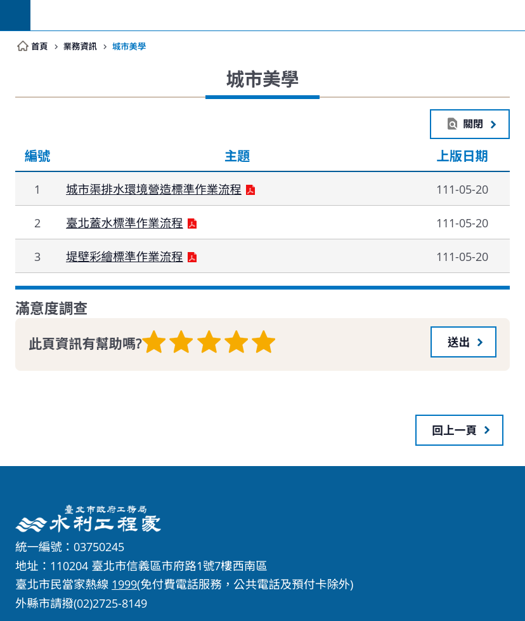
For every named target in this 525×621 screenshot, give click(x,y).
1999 (124, 583)
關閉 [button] (472, 124)
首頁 (39, 46)
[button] (463, 341)
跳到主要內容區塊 (6, 6)
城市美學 (130, 46)
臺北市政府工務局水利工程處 (277, 15)
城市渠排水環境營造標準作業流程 (154, 190)
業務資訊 (80, 46)
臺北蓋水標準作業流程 (124, 224)
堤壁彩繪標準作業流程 (124, 257)
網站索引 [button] (15, 15)
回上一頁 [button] (454, 428)
